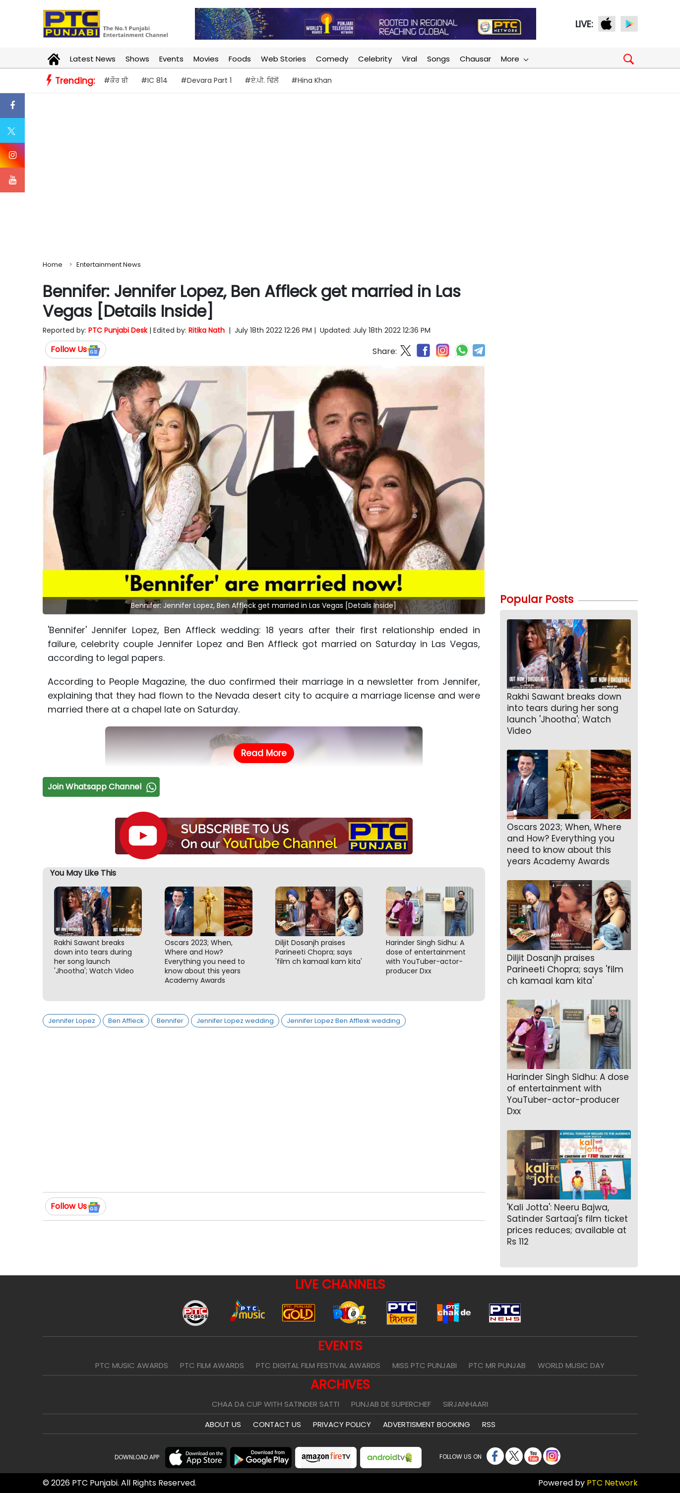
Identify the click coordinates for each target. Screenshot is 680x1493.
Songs (438, 59)
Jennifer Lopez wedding (235, 1020)
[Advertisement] (340, 174)
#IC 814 (154, 80)
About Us (223, 1424)
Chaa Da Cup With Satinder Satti (275, 1404)
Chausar (475, 59)
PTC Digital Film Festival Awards (318, 1365)
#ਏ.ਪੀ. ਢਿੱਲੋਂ (261, 80)
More (514, 59)
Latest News (93, 59)
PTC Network (612, 1483)
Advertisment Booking (426, 1424)
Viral (409, 59)
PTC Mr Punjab (497, 1365)
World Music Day (571, 1365)
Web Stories (283, 59)
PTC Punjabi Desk (117, 330)
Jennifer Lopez (71, 1020)
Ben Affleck (126, 1020)
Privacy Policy (342, 1424)
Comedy (332, 59)
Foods (240, 59)
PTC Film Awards (212, 1365)
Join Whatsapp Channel (103, 786)
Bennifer (170, 1020)
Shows (137, 59)
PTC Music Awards (131, 1365)
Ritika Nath (206, 330)
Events (171, 59)
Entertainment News (108, 264)
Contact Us (277, 1424)
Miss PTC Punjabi (424, 1365)
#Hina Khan (311, 80)
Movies (206, 59)
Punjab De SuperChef (391, 1404)
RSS (488, 1424)
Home (52, 264)
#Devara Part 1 (206, 80)
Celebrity (375, 59)
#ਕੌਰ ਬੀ (116, 80)
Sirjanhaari (465, 1404)
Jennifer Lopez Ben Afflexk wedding (343, 1020)
